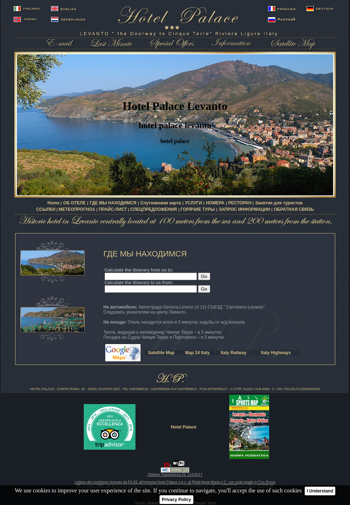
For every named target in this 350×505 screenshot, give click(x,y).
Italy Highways (276, 352)
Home (54, 202)
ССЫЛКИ (45, 209)
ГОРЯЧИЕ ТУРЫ (197, 209)
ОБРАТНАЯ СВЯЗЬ (294, 209)
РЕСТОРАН (240, 202)
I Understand (320, 491)
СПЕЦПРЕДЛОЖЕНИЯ (153, 209)
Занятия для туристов (279, 202)
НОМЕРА (215, 202)
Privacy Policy (176, 499)
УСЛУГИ (193, 202)
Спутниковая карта (161, 202)
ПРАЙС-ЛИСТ (113, 209)
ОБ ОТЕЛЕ (74, 202)
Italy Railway (234, 352)
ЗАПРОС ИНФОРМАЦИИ (244, 209)
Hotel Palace (183, 427)
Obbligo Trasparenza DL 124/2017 (175, 475)
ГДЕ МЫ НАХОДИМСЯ (112, 202)
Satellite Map (161, 352)
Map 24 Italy (197, 352)
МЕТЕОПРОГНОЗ (77, 209)
